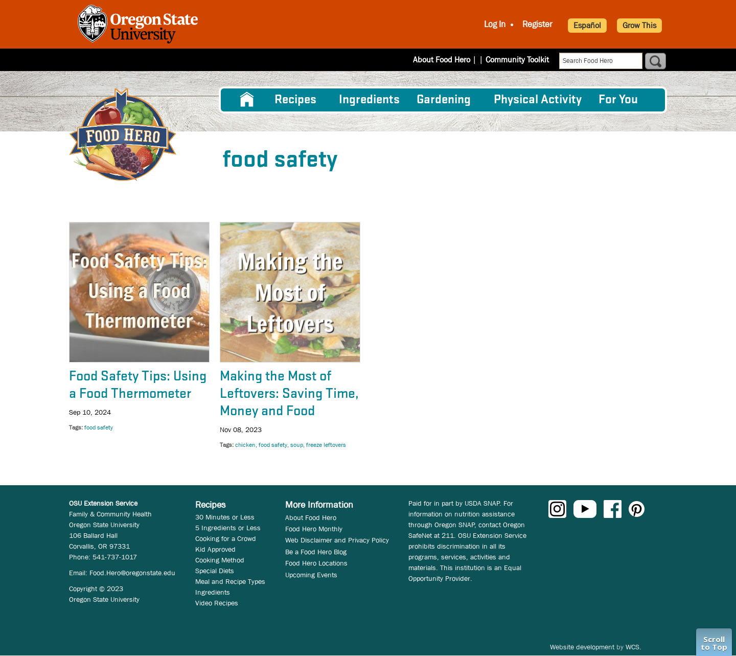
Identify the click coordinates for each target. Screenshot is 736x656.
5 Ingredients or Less (228, 527)
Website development (582, 646)
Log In (494, 24)
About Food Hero (448, 59)
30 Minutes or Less (225, 517)
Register (537, 24)
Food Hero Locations (316, 563)
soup (296, 445)
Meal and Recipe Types (230, 581)
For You (618, 100)
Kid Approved (215, 549)
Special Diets (214, 570)
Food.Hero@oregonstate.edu (132, 572)
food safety (98, 427)
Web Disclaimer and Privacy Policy (337, 540)
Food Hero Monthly (313, 528)
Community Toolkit (517, 59)
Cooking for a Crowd (225, 538)
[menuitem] (247, 100)
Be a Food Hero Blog (316, 551)
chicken (245, 445)
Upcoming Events (311, 574)
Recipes (295, 100)
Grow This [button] (639, 25)
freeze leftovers (326, 445)
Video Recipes (216, 602)
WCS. (633, 646)
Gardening (444, 100)
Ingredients (369, 100)
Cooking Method (219, 559)
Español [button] (587, 25)
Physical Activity (538, 100)
